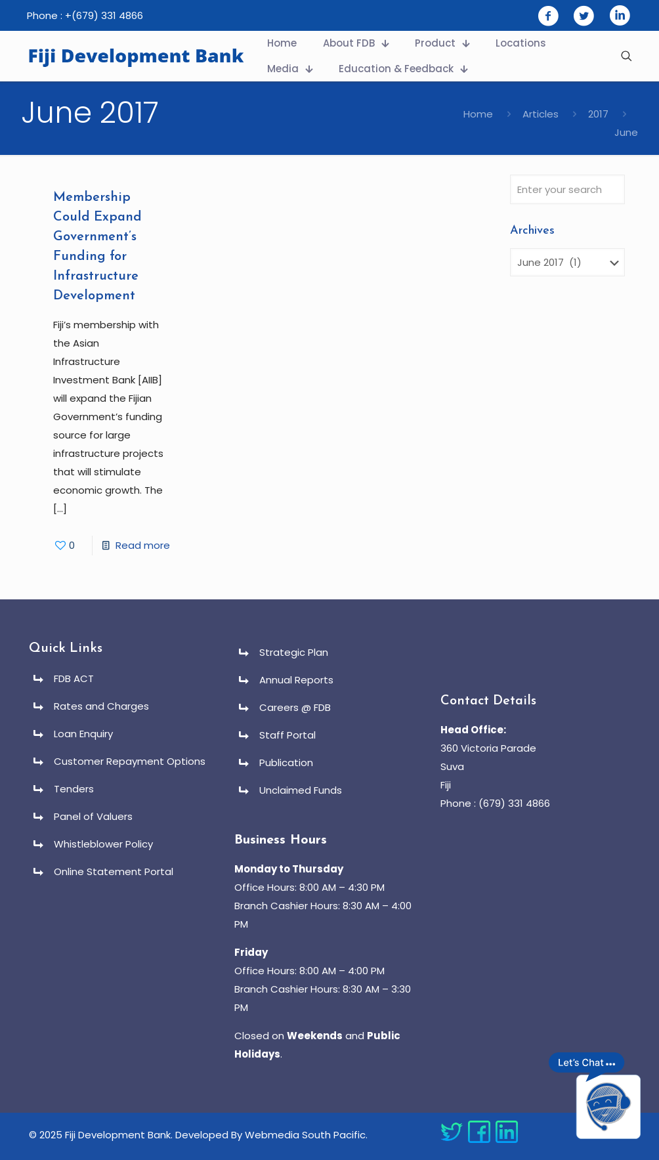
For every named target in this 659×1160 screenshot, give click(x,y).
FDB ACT (74, 678)
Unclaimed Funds (300, 790)
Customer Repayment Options (129, 761)
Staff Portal (287, 735)
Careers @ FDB (295, 707)
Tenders (74, 789)
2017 (598, 114)
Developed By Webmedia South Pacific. (271, 1135)
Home (478, 114)
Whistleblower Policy (103, 844)
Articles (540, 114)
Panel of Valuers (93, 816)
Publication (286, 762)
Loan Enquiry (83, 734)
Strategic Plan (293, 652)
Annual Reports (296, 680)
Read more (143, 545)
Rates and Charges (101, 706)
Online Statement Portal (113, 871)
